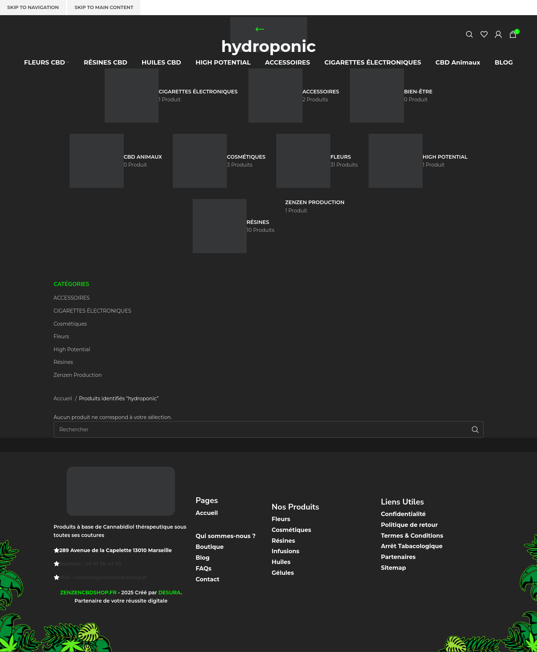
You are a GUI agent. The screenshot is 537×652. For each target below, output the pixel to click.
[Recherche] (469, 38)
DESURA (169, 592)
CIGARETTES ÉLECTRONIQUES (92, 311)
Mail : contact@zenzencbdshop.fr (103, 577)
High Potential (72, 349)
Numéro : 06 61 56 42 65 (91, 563)
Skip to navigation (33, 7)
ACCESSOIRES (72, 298)
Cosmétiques (70, 324)
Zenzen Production (78, 375)
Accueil (64, 398)
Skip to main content (104, 7)
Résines (63, 362)
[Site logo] (269, 37)
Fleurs (61, 336)
